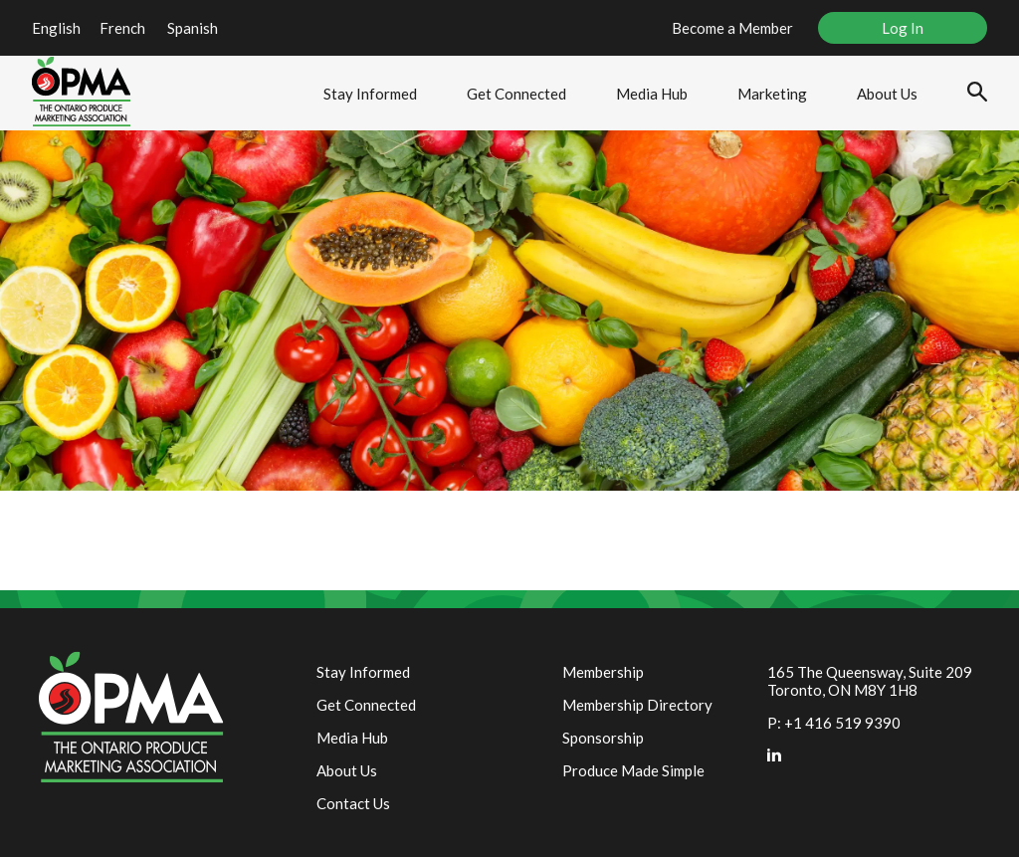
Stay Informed (370, 94)
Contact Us (353, 803)
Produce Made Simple (633, 770)
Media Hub (652, 94)
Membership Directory (637, 705)
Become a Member (732, 28)
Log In (902, 28)
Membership (603, 672)
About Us (887, 94)
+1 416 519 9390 (842, 723)
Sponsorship (603, 738)
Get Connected (516, 94)
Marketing (772, 94)
